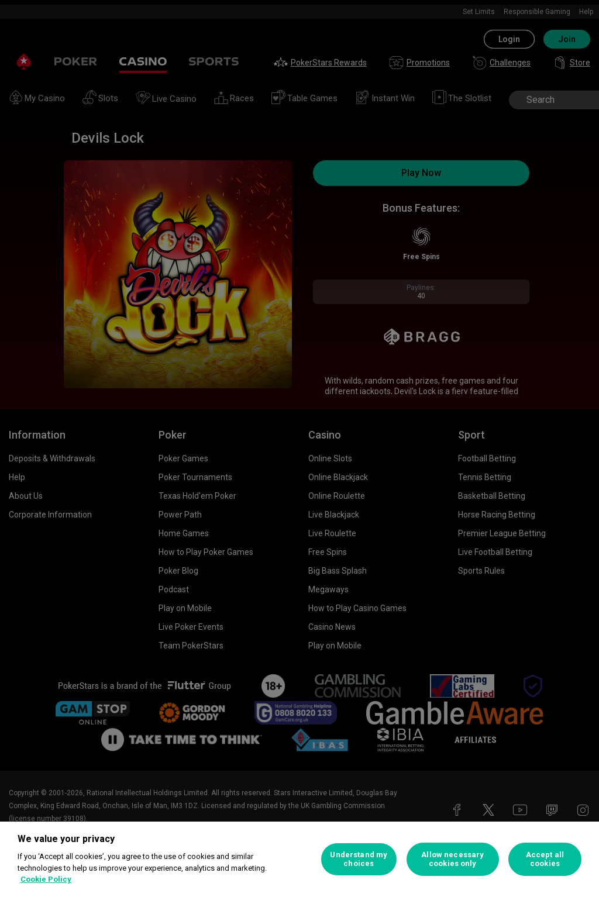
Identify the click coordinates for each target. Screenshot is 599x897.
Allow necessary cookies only (452, 859)
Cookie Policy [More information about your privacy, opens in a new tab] (45, 879)
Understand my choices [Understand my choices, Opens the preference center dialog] (358, 859)
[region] (299, 859)
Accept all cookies (545, 859)
